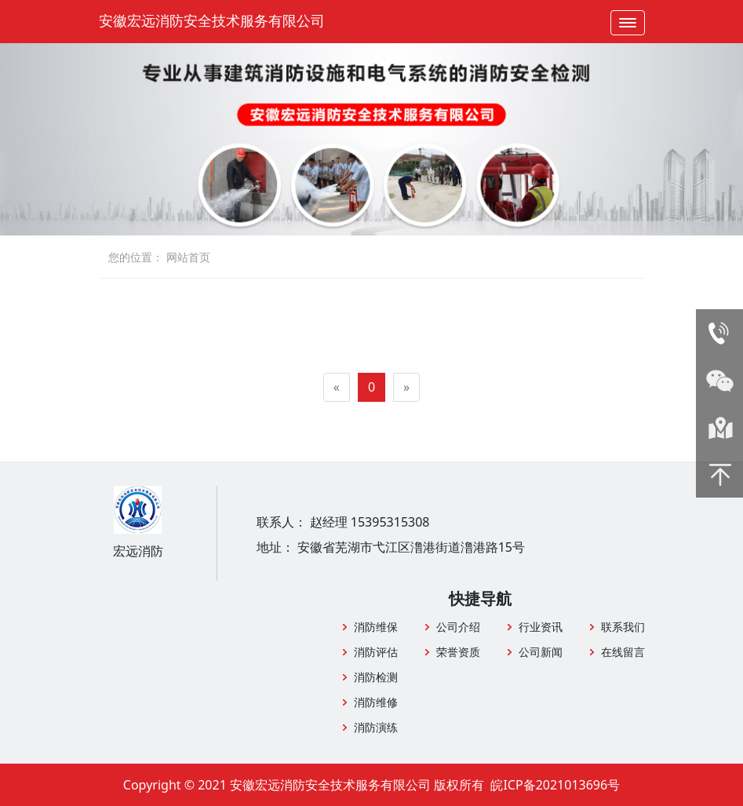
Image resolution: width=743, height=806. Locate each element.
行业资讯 (541, 626)
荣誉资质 (458, 651)
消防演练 (376, 727)
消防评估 (376, 651)
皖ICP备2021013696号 (555, 784)
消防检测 (376, 676)
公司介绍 (458, 626)
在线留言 (623, 651)
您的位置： (135, 257)
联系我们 (623, 626)
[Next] (406, 387)
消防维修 (376, 702)
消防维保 (376, 626)
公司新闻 (541, 651)
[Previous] (336, 387)
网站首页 (188, 257)
